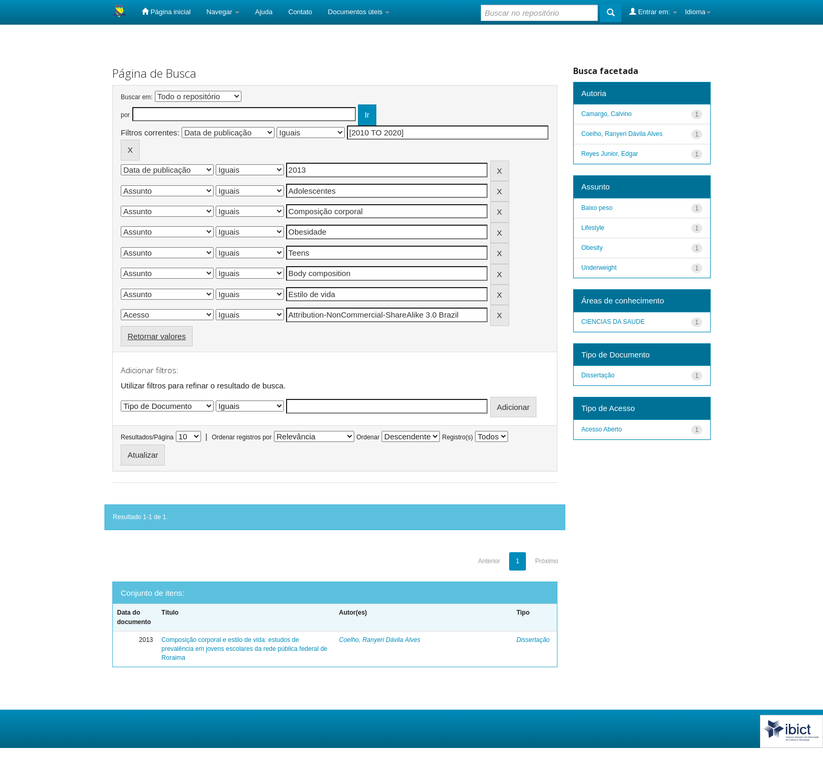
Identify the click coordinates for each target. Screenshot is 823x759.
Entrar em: (653, 11)
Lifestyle (593, 227)
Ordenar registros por (241, 437)
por (125, 115)
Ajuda (263, 12)
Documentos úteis (359, 12)
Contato (300, 12)
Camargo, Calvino (607, 114)
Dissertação (533, 640)
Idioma (698, 12)
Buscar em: (137, 97)
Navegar (222, 12)
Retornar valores (157, 336)
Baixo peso (597, 208)
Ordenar (367, 437)
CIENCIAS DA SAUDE (613, 321)
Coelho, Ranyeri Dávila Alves (379, 640)
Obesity (592, 247)
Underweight (599, 267)
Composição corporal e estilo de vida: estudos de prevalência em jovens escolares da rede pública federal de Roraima (245, 648)
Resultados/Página (147, 437)
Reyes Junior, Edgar (610, 153)
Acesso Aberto (602, 429)
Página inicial (166, 11)
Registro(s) (457, 437)
